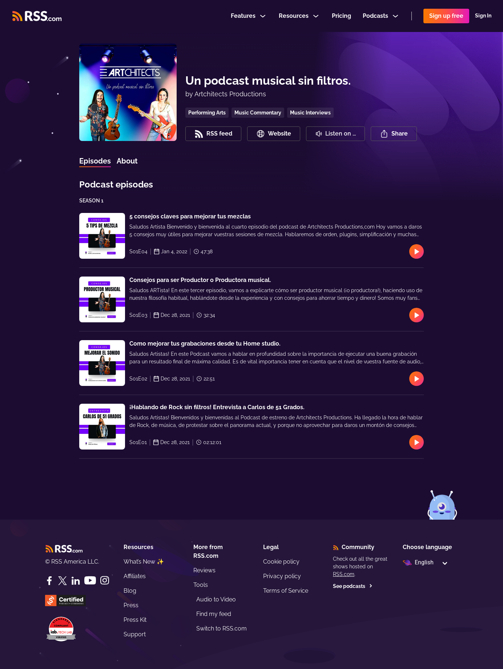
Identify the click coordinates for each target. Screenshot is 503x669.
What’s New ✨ (144, 561)
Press (131, 605)
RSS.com (343, 574)
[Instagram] (104, 580)
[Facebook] (49, 580)
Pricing (341, 15)
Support (135, 634)
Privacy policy (282, 576)
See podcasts (353, 586)
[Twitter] (62, 580)
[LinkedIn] (75, 580)
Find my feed (213, 613)
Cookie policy (281, 561)
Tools (200, 584)
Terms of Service (285, 590)
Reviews (204, 570)
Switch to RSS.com (221, 628)
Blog (130, 590)
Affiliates (135, 576)
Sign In (483, 16)
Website (273, 133)
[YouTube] (90, 580)
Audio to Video (216, 599)
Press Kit (135, 619)
